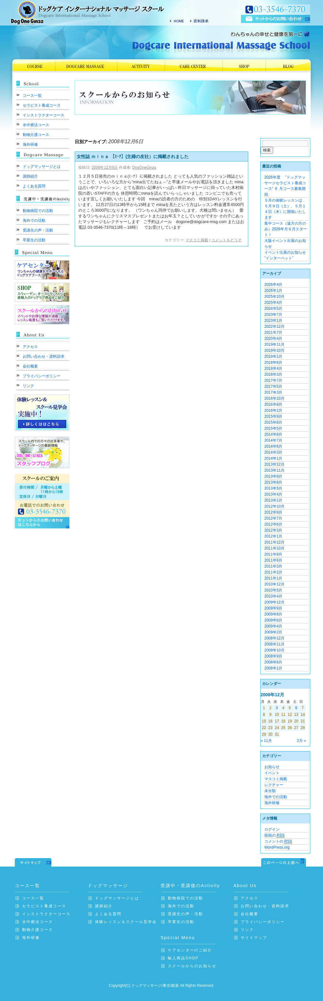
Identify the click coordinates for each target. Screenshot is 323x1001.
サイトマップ (254, 937)
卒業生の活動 (34, 240)
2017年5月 (273, 386)
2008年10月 (274, 650)
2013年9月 (273, 476)
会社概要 (30, 366)
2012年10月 (274, 506)
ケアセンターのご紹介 (190, 950)
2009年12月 (274, 602)
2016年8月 (273, 404)
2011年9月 (273, 554)
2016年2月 (273, 410)
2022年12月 (274, 326)
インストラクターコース (43, 115)
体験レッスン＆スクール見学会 (126, 922)
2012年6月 (273, 524)
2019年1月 (273, 356)
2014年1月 (273, 458)
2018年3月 (273, 374)
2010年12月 (274, 584)
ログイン (271, 829)
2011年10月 (274, 548)
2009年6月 (273, 620)
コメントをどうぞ (226, 240)
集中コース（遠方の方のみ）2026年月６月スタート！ (285, 229)
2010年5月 (273, 590)
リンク (28, 386)
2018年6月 (273, 362)
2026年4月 (273, 284)
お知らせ (271, 767)
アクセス (30, 346)
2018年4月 (273, 368)
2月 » (301, 741)
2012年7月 (273, 518)
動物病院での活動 (38, 211)
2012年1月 (273, 536)
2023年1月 (273, 320)
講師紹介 (30, 176)
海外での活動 (34, 220)
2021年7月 (273, 332)
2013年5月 (273, 488)
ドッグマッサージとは (42, 166)
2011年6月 (273, 560)
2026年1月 (273, 290)
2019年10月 (274, 350)
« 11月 (266, 741)
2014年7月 (273, 440)
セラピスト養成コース (42, 105)
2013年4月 (273, 494)
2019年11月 (274, 344)
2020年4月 (273, 338)
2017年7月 (273, 380)
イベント (271, 773)
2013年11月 (274, 470)
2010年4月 (273, 596)
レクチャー (273, 785)
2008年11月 (274, 644)
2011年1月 (273, 578)
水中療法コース (36, 125)
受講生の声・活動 (38, 230)
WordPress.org (277, 847)
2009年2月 (273, 632)
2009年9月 (273, 608)
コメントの (278, 841)
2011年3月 (273, 566)
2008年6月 (273, 662)
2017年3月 (273, 392)
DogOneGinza (144, 167)
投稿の (274, 835)
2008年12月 (274, 638)
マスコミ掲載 (196, 240)
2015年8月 (273, 422)
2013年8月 (273, 482)
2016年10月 (274, 398)
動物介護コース (36, 134)
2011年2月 (273, 572)
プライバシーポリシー (42, 376)
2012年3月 (273, 530)
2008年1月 (273, 668)
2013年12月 (274, 464)
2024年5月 (273, 308)
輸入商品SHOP (183, 958)
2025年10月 (274, 296)
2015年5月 (273, 428)
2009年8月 (273, 614)
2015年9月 (273, 416)
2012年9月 (273, 512)
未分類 (270, 791)
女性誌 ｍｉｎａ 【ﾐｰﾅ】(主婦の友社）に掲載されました (135, 156)
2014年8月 (273, 434)
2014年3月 (273, 452)
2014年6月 (273, 446)
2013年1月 (273, 500)
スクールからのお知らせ (192, 966)
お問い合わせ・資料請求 (43, 356)
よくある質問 (34, 186)
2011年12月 (274, 542)
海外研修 (30, 144)
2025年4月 (273, 302)
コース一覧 (32, 95)
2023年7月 (273, 314)
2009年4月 (273, 626)
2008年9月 (273, 656)
